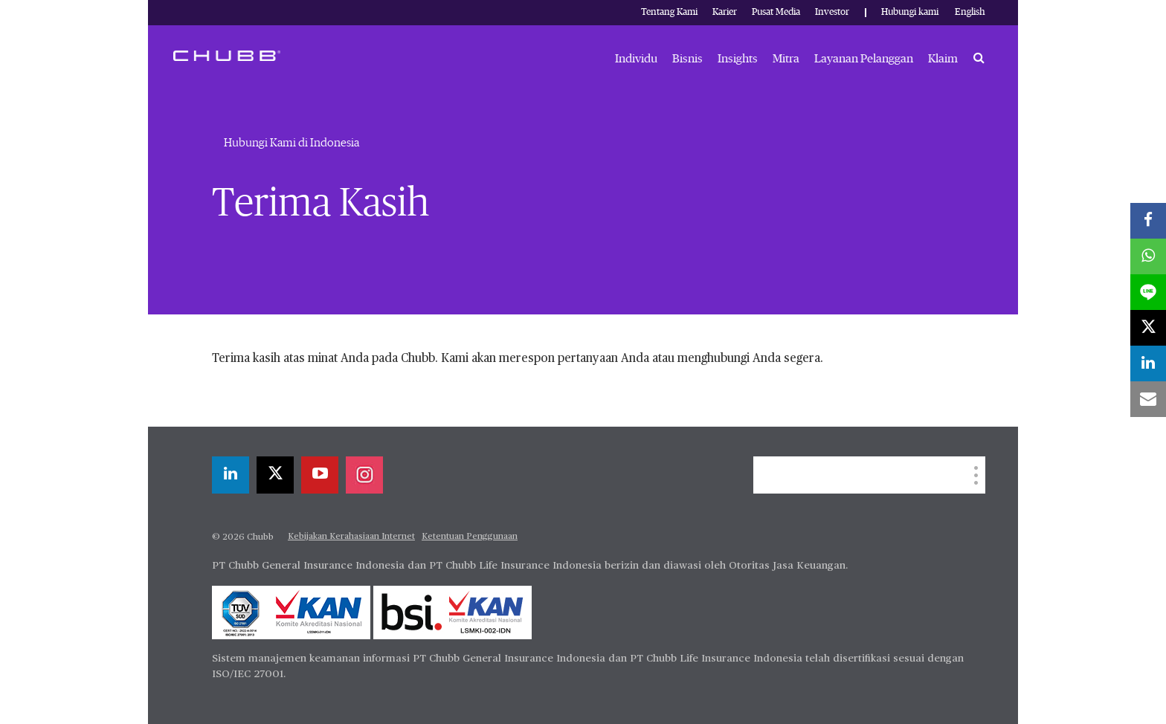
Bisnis (687, 59)
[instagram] (364, 475)
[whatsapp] (1148, 256)
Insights (738, 59)
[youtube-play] (319, 475)
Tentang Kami (669, 12)
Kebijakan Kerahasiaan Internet (351, 536)
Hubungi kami (909, 12)
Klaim (943, 59)
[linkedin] (230, 475)
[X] (275, 475)
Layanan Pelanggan (863, 59)
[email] (1148, 399)
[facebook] (1148, 221)
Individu (636, 59)
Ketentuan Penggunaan (470, 536)
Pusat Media (776, 12)
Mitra (786, 59)
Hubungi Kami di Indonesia (291, 143)
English (970, 12)
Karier (724, 12)
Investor (832, 12)
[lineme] (1148, 292)
